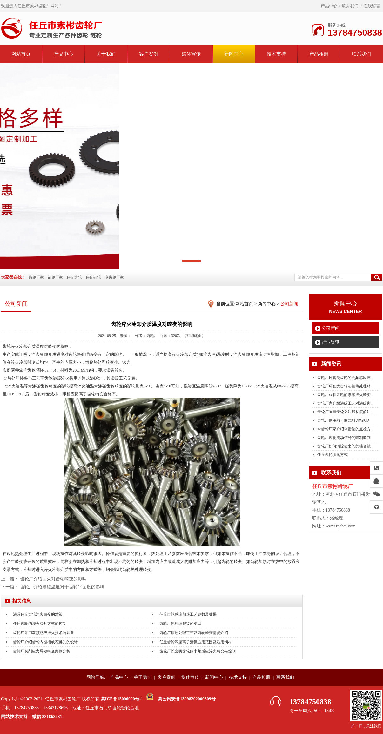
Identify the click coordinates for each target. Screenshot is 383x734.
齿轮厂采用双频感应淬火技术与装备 (43, 633)
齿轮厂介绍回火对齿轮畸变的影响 (53, 579)
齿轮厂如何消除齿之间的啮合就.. (345, 446)
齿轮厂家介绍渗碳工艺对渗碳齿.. (345, 403)
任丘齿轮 (74, 277)
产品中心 (329, 5)
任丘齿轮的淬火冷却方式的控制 (39, 623)
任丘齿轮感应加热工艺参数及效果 (188, 614)
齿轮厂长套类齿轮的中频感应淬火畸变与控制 (197, 651)
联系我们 (350, 5)
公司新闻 (330, 328)
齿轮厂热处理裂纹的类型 (180, 623)
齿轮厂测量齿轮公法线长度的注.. (345, 412)
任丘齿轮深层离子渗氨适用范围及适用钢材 (195, 642)
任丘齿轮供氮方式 (332, 455)
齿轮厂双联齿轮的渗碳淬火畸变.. (345, 395)
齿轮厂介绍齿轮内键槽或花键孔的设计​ (45, 642)
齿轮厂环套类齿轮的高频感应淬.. (345, 377)
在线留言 (372, 5)
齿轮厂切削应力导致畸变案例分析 (41, 651)
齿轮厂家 (36, 277)
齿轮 (7, 346)
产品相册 (318, 53)
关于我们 (106, 53)
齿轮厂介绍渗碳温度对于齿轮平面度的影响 (62, 587)
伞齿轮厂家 (114, 277)
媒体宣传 (191, 53)
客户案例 (148, 53)
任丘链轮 (93, 277)
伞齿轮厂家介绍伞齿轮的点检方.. (345, 429)
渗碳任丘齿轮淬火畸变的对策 (38, 614)
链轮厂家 (55, 277)
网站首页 (20, 53)
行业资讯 (330, 342)
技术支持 (276, 53)
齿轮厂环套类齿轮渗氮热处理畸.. (345, 386)
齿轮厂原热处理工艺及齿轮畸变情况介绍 (193, 633)
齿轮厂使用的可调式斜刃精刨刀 (344, 420)
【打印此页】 (194, 336)
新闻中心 (233, 53)
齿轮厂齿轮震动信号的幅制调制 (344, 437)
